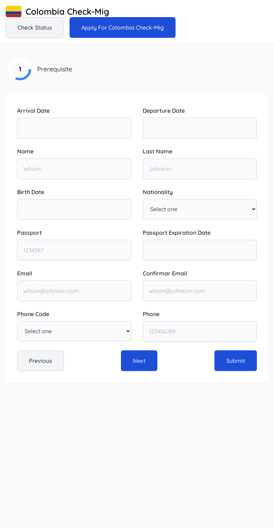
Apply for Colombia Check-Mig (122, 27)
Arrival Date (33, 110)
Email (24, 273)
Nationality (158, 192)
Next (139, 360)
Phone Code (33, 314)
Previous (40, 360)
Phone (151, 314)
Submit (235, 360)
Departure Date (164, 110)
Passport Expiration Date (176, 232)
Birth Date (30, 192)
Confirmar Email (165, 273)
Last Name (157, 151)
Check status (34, 27)
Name (25, 151)
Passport (29, 232)
